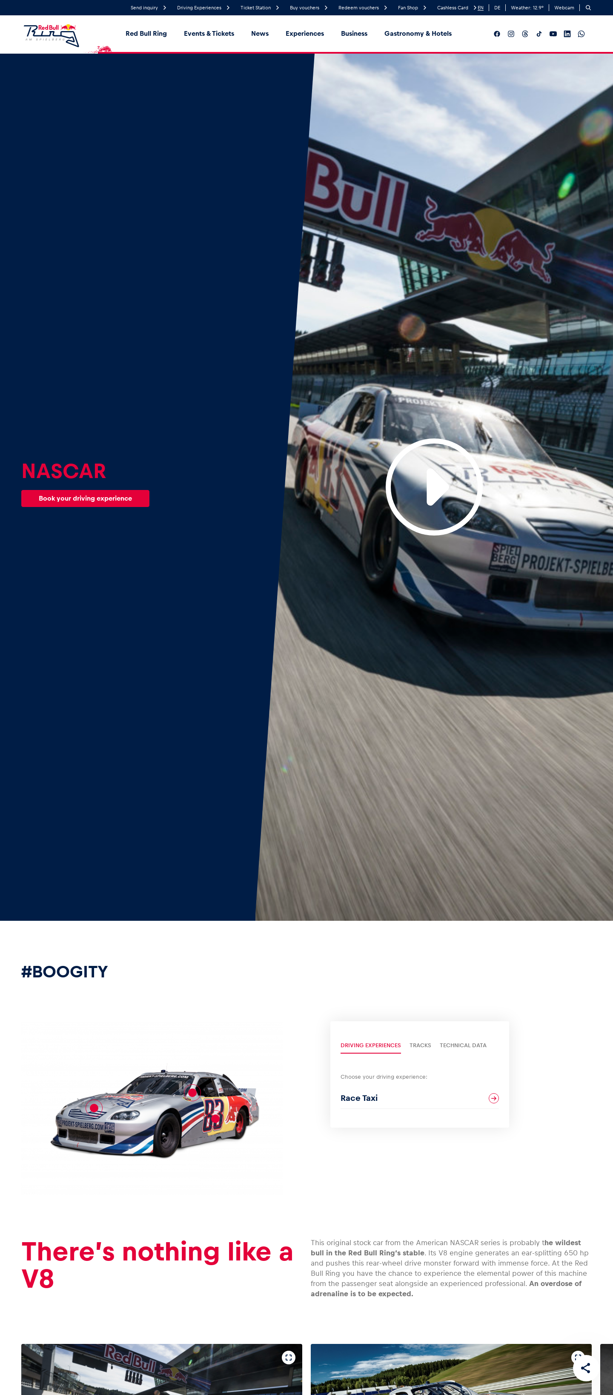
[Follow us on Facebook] (497, 33)
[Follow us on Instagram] (511, 33)
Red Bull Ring (146, 33)
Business (354, 33)
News (260, 33)
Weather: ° (527, 7)
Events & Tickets (209, 33)
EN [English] (481, 7)
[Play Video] (434, 487)
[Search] (588, 7)
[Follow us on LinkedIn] (567, 33)
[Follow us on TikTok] (539, 33)
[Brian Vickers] (215, 1118)
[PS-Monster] (192, 1092)
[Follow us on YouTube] (553, 33)
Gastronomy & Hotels (418, 33)
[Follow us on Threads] (525, 33)
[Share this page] (585, 1367)
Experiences (305, 33)
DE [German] (497, 7)
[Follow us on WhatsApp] (581, 33)
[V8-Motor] (94, 1108)
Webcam (564, 7)
